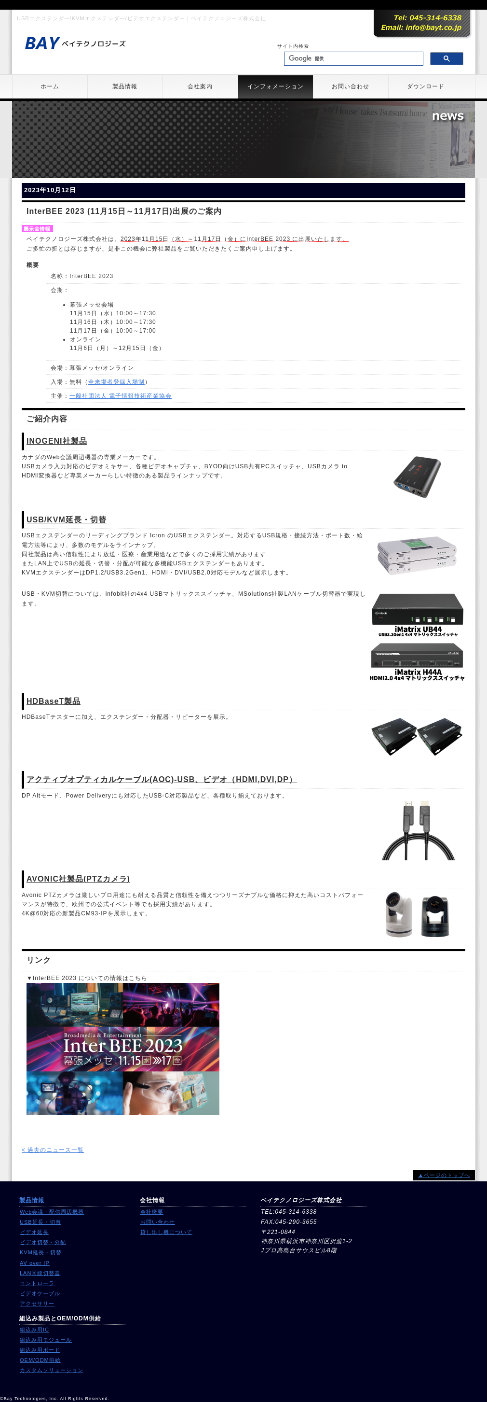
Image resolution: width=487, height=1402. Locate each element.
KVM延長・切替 (41, 1252)
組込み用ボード (40, 1350)
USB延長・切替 (40, 1222)
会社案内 (200, 86)
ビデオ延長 (34, 1232)
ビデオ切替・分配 (43, 1242)
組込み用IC (34, 1329)
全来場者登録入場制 (116, 382)
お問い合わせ (350, 86)
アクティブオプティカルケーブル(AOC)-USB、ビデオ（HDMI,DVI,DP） (162, 779)
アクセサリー (37, 1303)
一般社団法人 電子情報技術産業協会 (120, 396)
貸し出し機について (166, 1232)
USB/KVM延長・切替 (67, 520)
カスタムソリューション (51, 1370)
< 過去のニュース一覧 (53, 1150)
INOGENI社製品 (57, 441)
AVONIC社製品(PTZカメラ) (78, 879)
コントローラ (37, 1283)
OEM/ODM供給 (40, 1360)
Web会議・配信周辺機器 (52, 1212)
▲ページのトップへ (444, 1175)
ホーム (50, 86)
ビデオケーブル (40, 1293)
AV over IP (35, 1263)
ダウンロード (426, 86)
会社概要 (151, 1212)
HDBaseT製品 (54, 701)
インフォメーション (275, 86)
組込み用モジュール (46, 1340)
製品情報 (124, 86)
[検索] (353, 59)
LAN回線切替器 (40, 1273)
